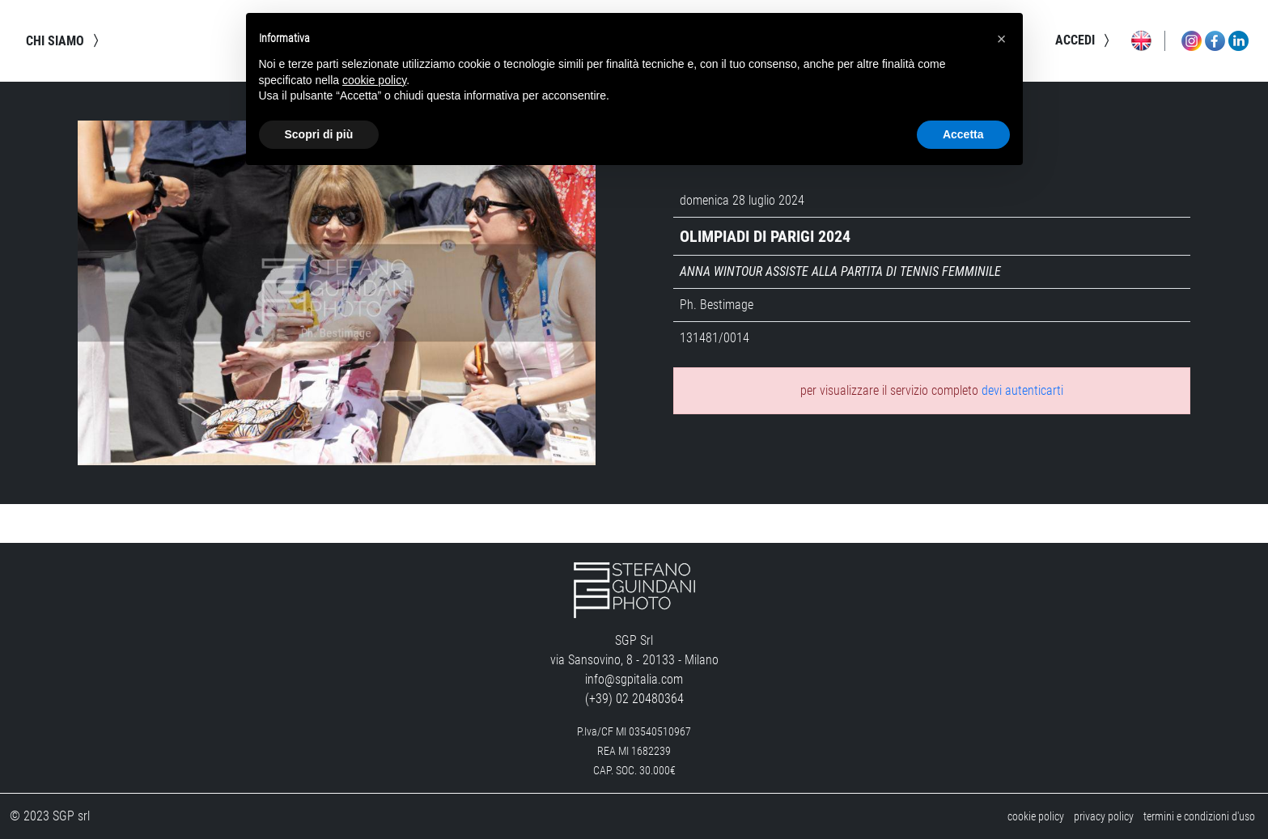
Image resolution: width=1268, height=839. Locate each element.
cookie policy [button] (374, 80)
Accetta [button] (963, 134)
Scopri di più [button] (319, 134)
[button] (1002, 39)
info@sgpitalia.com (634, 679)
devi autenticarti (1022, 390)
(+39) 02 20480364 (634, 698)
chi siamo (65, 40)
